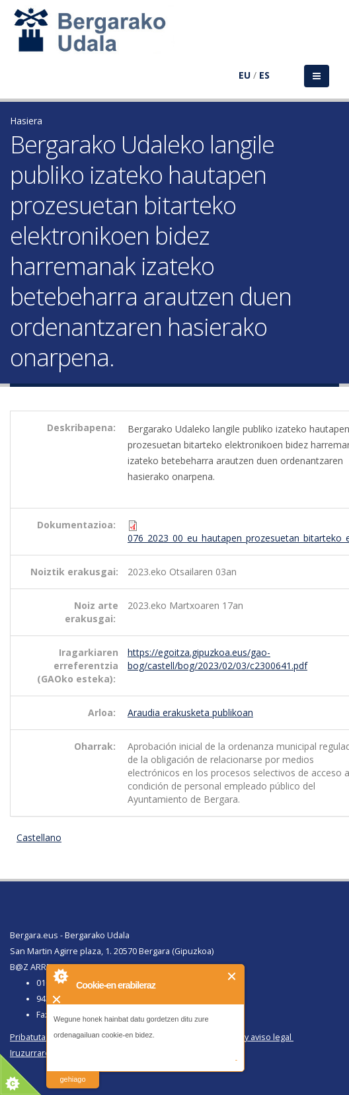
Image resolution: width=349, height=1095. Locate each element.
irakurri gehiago (72, 1071)
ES (264, 75)
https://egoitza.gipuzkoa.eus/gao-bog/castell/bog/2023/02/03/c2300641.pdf (217, 659)
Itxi (232, 976)
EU (245, 75)
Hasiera (26, 120)
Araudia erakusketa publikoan (190, 712)
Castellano (39, 837)
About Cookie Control (60, 976)
